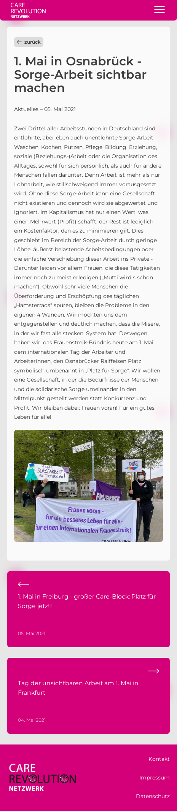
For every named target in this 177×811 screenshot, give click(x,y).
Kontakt (159, 759)
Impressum (154, 777)
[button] (159, 10)
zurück (29, 42)
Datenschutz (153, 796)
